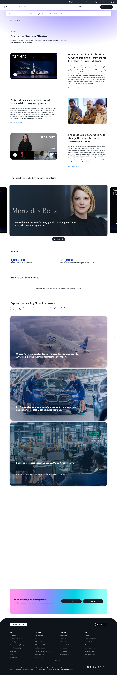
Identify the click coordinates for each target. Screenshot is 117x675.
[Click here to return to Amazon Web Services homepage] (6, 7)
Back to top (58, 660)
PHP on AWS (63, 651)
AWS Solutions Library (41, 645)
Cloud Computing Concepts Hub (19, 645)
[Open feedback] (115, 337)
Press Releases (14, 657)
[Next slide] (63, 239)
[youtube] (98, 667)
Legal (86, 657)
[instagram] (93, 667)
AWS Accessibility (90, 654)
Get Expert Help (89, 651)
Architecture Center (40, 648)
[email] (103, 667)
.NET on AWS (63, 642)
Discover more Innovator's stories (97, 310)
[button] (22, 6)
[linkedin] (90, 667)
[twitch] (95, 667)
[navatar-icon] (112, 2)
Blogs (11, 654)
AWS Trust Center (40, 642)
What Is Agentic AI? (15, 642)
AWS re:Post (88, 642)
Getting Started (39, 635)
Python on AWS (64, 645)
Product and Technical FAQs (42, 651)
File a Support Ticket (90, 638)
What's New (13, 651)
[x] (85, 667)
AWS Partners (39, 657)
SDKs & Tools (63, 638)
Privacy (11, 669)
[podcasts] (101, 667)
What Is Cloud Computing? (17, 638)
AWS (11, 20)
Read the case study (73, 88)
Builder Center (64, 635)
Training (37, 638)
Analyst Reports (39, 654)
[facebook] (88, 667)
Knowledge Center (90, 645)
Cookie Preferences (28, 669)
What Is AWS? (13, 635)
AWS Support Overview (91, 648)
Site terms (18, 669)
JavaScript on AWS (65, 654)
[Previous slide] (53, 239)
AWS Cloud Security (15, 648)
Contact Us (88, 635)
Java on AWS (63, 648)
